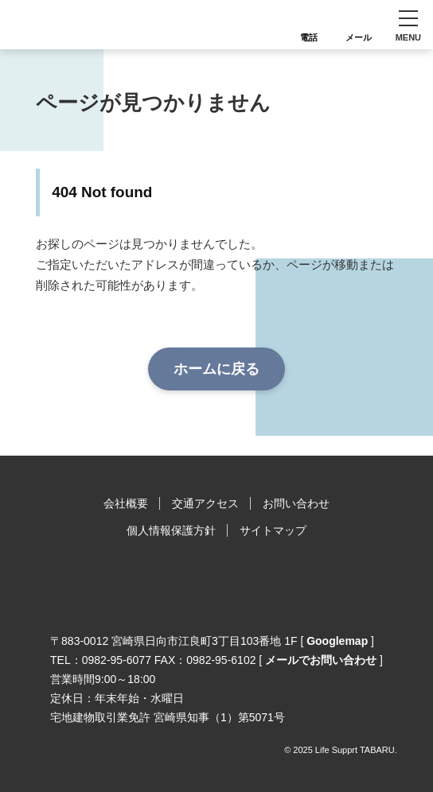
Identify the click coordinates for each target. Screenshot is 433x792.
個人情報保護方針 (171, 530)
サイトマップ (273, 530)
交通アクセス (205, 503)
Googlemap (337, 641)
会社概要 (125, 503)
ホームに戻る (216, 369)
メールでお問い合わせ (320, 660)
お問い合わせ (296, 503)
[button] (408, 24)
